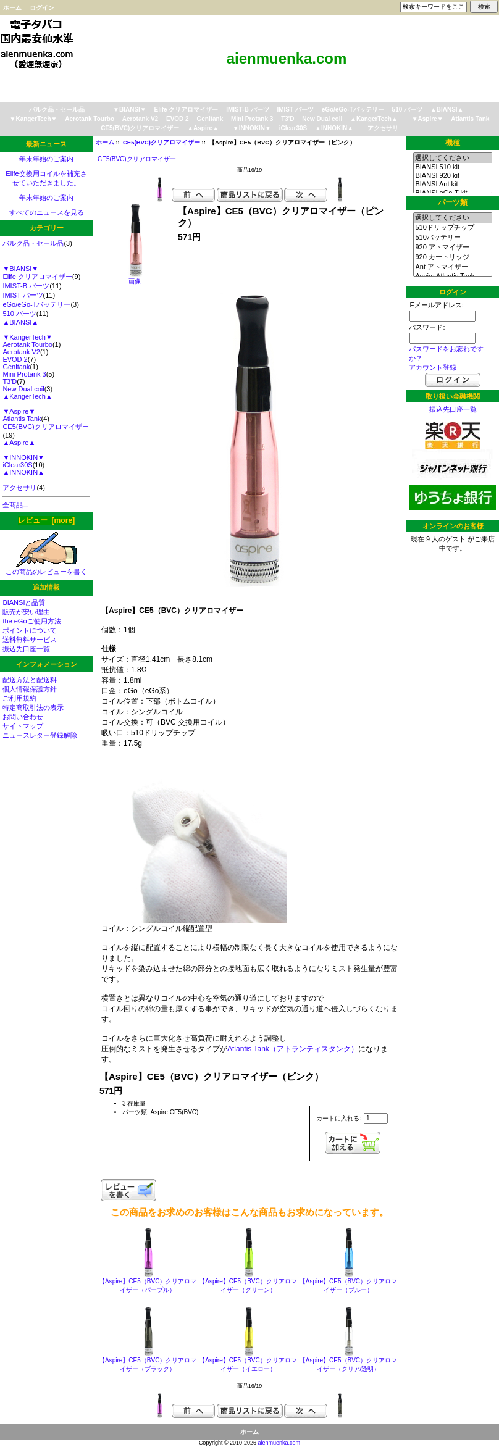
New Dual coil (322, 118)
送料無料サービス (29, 639)
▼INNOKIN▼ (252, 128)
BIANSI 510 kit (452, 167)
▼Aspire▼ (427, 118)
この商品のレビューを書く (46, 568)
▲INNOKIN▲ (334, 128)
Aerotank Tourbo (89, 118)
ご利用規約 (19, 698)
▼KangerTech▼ (33, 118)
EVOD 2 (177, 118)
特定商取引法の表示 (33, 707)
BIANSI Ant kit (452, 184)
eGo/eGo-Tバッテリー (353, 109)
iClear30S (293, 128)
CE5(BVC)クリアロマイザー (161, 142)
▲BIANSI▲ (447, 109)
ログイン (42, 7)
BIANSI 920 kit (452, 176)
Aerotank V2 (140, 118)
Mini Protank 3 (252, 118)
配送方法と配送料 (29, 679)
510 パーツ (407, 109)
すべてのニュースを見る (46, 212)
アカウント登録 (432, 367)
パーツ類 (453, 202)
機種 (452, 142)
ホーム (12, 7)
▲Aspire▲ (203, 128)
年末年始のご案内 (46, 158)
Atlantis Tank (470, 118)
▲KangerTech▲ (374, 118)
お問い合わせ (22, 716)
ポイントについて (29, 630)
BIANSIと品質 (23, 602)
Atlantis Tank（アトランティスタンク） (292, 1048)
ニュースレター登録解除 (39, 735)
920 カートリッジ (452, 257)
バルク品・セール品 (57, 109)
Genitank (209, 118)
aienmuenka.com (279, 1443)
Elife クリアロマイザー (186, 109)
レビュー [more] (46, 520)
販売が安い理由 (26, 611)
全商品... (15, 505)
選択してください (452, 158)
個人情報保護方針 (29, 689)
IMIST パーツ (295, 109)
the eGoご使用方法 (31, 621)
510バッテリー (452, 238)
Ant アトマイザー (452, 267)
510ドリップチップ (452, 228)
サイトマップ (22, 726)
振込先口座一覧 (26, 648)
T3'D (287, 118)
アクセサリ (382, 128)
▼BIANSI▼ (129, 109)
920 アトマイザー (452, 247)
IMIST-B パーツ (247, 109)
